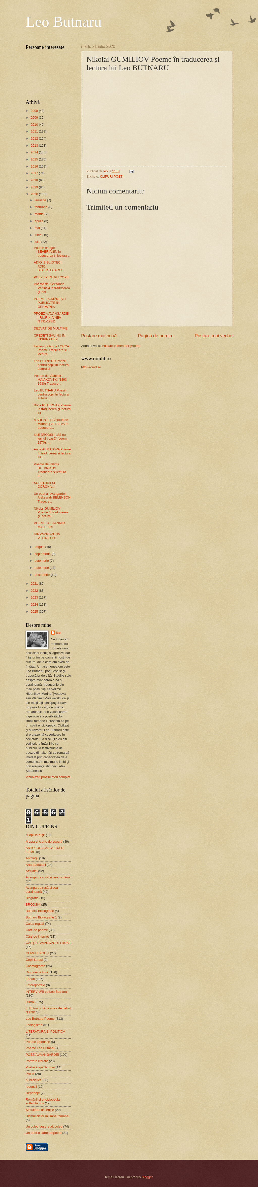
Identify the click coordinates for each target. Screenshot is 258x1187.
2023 (35, 597)
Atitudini (31, 871)
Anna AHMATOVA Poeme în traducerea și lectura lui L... (52, 453)
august (40, 547)
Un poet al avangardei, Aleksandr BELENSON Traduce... (52, 497)
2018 (35, 180)
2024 (35, 604)
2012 (35, 138)
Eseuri (30, 979)
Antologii (32, 858)
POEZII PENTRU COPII (51, 277)
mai (38, 228)
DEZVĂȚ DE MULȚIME (51, 328)
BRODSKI (33, 904)
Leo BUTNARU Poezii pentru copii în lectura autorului (51, 365)
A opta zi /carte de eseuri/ (44, 841)
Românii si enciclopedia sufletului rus (43, 1101)
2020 (35, 194)
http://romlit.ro (91, 367)
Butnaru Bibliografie (40, 911)
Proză (30, 1074)
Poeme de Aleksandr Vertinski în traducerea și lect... (52, 288)
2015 (35, 159)
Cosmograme (35, 966)
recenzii (31, 1087)
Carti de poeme (37, 930)
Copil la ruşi (34, 960)
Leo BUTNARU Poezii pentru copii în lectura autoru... (51, 394)
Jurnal (30, 1002)
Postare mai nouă (99, 335)
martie (39, 214)
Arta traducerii (36, 865)
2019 (35, 187)
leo (58, 633)
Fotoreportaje (35, 985)
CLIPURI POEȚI (111, 176)
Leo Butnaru (64, 21)
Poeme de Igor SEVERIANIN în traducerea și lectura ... (52, 251)
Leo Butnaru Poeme (40, 1018)
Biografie (32, 898)
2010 (35, 124)
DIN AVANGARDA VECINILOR (47, 536)
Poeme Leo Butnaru (40, 1048)
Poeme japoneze (38, 1042)
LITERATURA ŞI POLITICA (45, 1031)
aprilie (39, 221)
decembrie (43, 575)
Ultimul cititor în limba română (47, 1116)
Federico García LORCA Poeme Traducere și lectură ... (51, 350)
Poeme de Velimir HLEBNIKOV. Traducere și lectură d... (50, 470)
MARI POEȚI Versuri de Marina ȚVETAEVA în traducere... (51, 424)
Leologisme (34, 1025)
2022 (35, 590)
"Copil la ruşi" (35, 835)
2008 (35, 111)
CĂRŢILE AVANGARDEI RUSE (48, 943)
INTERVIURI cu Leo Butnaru (46, 992)
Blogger (147, 1177)
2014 (35, 152)
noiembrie (42, 568)
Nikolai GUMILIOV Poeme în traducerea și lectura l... (51, 512)
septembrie (43, 554)
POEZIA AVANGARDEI (42, 1055)
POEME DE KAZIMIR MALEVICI (49, 525)
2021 (35, 583)
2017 (35, 173)
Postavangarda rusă (40, 1067)
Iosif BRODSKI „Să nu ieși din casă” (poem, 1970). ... (51, 438)
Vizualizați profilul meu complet (48, 777)
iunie (38, 235)
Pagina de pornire (156, 335)
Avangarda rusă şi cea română (48, 877)
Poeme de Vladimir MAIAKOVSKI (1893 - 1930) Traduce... (51, 379)
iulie (38, 242)
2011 (35, 131)
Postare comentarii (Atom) (121, 346)
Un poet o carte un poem (43, 1133)
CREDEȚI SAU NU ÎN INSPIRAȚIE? (49, 337)
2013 (35, 145)
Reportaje (33, 1093)
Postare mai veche (213, 335)
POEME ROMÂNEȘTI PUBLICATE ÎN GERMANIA (50, 303)
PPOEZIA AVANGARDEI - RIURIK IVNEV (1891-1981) (51, 317)
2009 (35, 117)
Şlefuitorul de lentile (40, 1110)
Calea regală (35, 924)
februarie (41, 207)
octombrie (42, 561)
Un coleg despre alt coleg (44, 1126)
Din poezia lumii (37, 972)
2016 (35, 166)
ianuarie (41, 200)
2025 (35, 611)
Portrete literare (37, 1061)
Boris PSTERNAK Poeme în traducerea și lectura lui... (52, 409)
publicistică (34, 1080)
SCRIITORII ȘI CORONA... (44, 484)
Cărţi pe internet (37, 936)
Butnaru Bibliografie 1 (41, 917)
